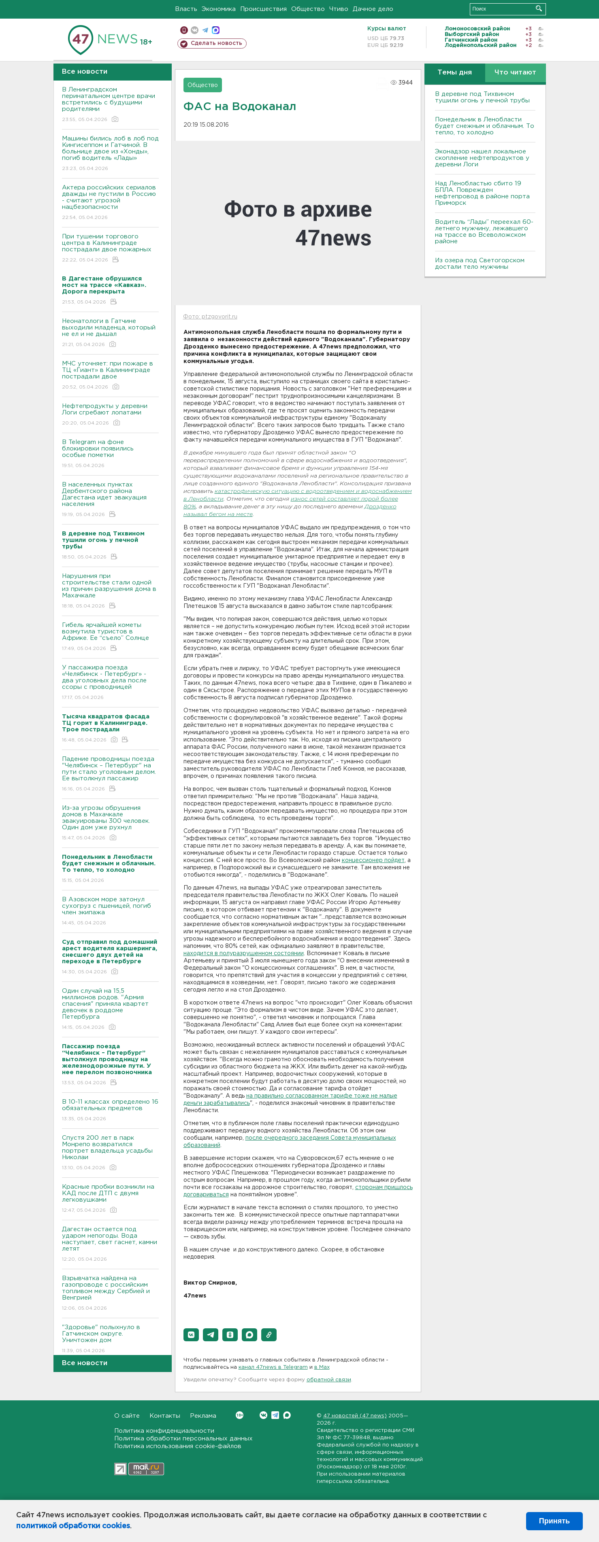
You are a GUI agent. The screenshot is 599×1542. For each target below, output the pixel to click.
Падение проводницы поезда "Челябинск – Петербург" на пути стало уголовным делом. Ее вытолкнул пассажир (110, 774)
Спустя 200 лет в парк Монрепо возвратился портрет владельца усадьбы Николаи (110, 1153)
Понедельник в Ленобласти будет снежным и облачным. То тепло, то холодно (484, 126)
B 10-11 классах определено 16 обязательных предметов (110, 1110)
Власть (186, 9)
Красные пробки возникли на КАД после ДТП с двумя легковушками (110, 1199)
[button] (191, 1334)
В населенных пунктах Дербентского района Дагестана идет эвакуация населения (110, 500)
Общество (308, 9)
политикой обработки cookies (73, 1526)
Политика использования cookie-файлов (177, 1446)
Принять (554, 1521)
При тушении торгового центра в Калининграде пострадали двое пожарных (110, 248)
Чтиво (338, 9)
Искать (539, 8)
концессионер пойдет (373, 860)
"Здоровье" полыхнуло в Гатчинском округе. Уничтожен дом (110, 1339)
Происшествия (263, 9)
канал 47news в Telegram (273, 1367)
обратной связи (329, 1380)
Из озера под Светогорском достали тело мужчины (479, 264)
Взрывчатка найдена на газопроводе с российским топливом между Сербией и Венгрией (110, 1294)
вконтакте (194, 30)
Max (287, 1415)
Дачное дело (373, 9)
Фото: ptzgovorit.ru (210, 316)
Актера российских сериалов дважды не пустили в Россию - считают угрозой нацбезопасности (110, 203)
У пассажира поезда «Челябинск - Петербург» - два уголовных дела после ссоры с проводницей (110, 683)
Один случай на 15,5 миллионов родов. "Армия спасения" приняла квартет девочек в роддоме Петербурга (110, 1009)
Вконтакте (239, 1415)
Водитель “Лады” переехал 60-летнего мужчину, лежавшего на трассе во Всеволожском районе (484, 231)
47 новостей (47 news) (355, 1416)
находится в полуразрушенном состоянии (243, 953)
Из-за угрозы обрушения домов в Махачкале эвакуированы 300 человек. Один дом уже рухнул (110, 823)
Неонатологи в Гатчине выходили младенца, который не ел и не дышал (110, 333)
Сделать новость (216, 43)
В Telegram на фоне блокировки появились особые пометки (110, 454)
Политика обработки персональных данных (183, 1438)
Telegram (275, 1415)
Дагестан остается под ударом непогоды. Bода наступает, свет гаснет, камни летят (110, 1245)
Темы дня (454, 73)
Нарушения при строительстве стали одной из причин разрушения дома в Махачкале (110, 591)
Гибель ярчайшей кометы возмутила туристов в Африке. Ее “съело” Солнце (110, 637)
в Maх (322, 1367)
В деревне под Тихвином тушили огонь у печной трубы (482, 97)
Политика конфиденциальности (164, 1431)
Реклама (203, 1416)
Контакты (164, 1416)
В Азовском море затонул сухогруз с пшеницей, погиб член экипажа (110, 911)
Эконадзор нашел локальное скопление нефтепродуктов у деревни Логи (482, 158)
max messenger (216, 30)
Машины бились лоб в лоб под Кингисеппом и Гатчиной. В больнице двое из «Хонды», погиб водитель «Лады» (110, 154)
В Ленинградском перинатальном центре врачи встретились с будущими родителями (110, 105)
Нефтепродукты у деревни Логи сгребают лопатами (110, 415)
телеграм (205, 30)
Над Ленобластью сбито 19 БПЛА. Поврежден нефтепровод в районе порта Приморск (482, 193)
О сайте (127, 1416)
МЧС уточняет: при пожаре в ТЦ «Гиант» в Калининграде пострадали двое (110, 376)
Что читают (515, 73)
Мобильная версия (184, 30)
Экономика (219, 9)
